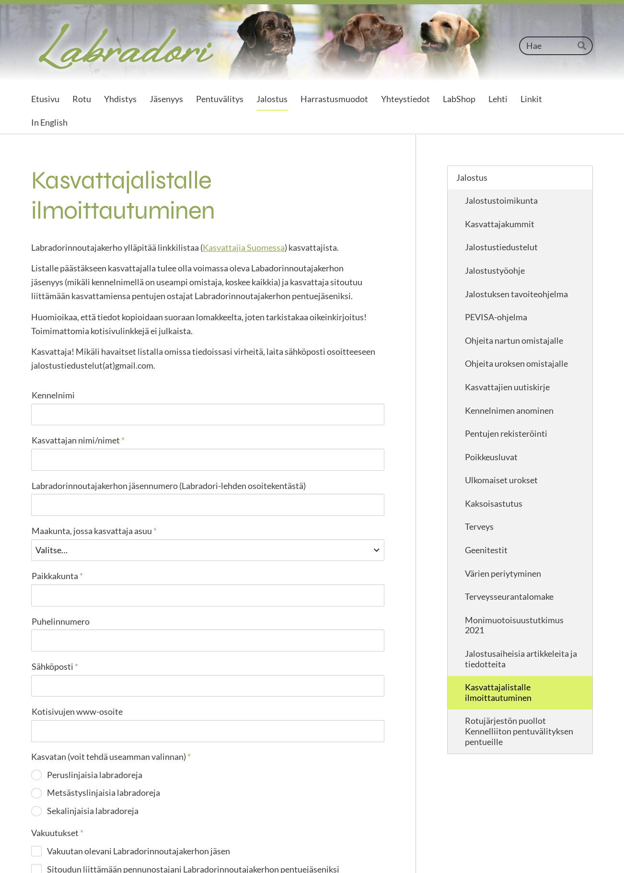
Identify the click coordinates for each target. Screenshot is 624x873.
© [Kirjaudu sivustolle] (35, 851)
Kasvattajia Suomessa (244, 247)
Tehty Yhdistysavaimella (563, 851)
